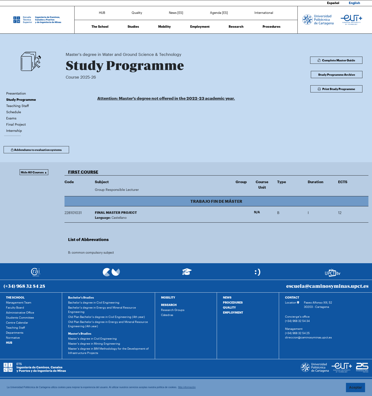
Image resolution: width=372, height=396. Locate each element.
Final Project (16, 124)
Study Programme (175, 40)
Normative (13, 337)
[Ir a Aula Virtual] (187, 274)
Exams (11, 118)
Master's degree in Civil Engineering (92, 338)
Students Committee (20, 317)
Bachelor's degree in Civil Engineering (93, 302)
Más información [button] (187, 387)
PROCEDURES (233, 302)
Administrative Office (20, 312)
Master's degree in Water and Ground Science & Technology (124, 40)
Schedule (13, 112)
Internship (14, 130)
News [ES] (176, 13)
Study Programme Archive (336, 74)
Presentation (16, 93)
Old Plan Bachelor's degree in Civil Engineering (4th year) (106, 316)
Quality (137, 13)
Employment (200, 26)
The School (100, 26)
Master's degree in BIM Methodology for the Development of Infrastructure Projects (108, 350)
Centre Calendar (17, 322)
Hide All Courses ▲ (34, 172)
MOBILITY (168, 297)
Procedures (271, 26)
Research (236, 26)
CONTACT (292, 297)
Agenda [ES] (219, 13)
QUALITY (229, 307)
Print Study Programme (336, 89)
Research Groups (172, 309)
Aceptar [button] (355, 387)
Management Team (18, 302)
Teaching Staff (17, 106)
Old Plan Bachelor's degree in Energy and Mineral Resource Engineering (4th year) (108, 324)
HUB (102, 13)
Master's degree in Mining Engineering (94, 343)
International (263, 13)
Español (333, 3)
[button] (216, 171)
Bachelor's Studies (81, 297)
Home (70, 40)
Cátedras (167, 314)
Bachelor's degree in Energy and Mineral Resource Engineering (102, 309)
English (354, 3)
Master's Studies (79, 333)
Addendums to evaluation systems (36, 151)
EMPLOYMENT (233, 312)
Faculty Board (15, 307)
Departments (14, 332)
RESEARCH (169, 304)
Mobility (164, 26)
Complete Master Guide (336, 60)
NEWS (227, 297)
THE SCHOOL (15, 297)
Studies (133, 26)
